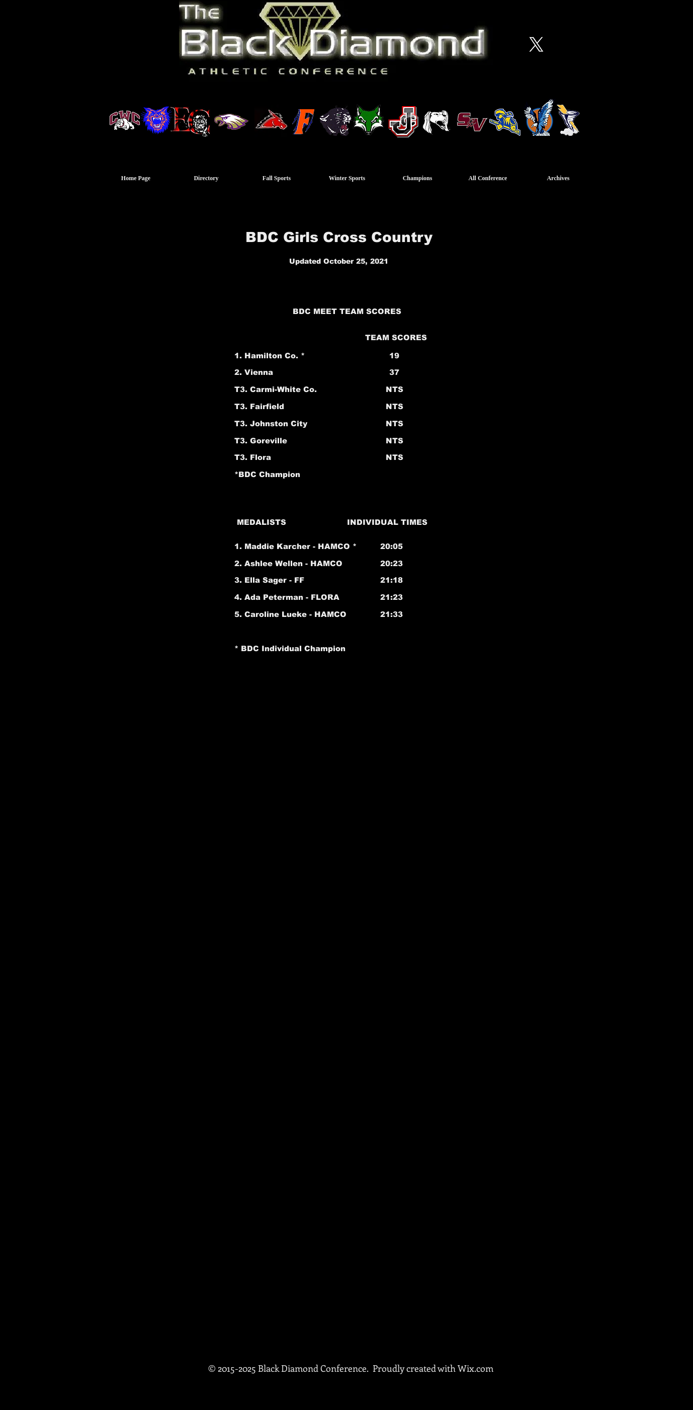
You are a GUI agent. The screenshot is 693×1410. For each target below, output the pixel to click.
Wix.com (475, 1368)
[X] (536, 44)
